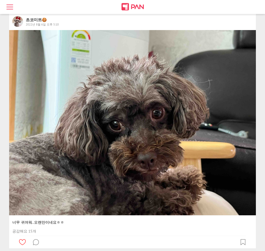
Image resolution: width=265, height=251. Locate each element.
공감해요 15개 (24, 231)
